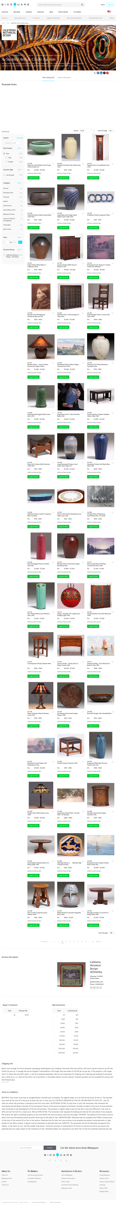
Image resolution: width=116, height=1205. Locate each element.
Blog (51, 12)
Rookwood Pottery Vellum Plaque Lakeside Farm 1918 (68, 365)
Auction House (8, 249)
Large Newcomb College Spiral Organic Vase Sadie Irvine (67, 216)
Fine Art (4, 18)
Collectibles (12, 225)
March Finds (12, 229)
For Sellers (77, 12)
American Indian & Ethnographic (12, 220)
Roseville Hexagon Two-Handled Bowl (99, 713)
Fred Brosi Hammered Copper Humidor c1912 (96, 814)
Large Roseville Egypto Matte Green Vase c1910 (38, 415)
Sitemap (102, 1185)
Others (112, 18)
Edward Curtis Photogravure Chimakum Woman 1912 (36, 315)
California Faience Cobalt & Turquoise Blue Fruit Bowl (39, 515)
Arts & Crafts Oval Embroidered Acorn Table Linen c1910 (69, 515)
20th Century (12, 206)
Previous (44, 942)
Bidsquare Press (7, 1178)
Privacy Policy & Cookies (38, 1202)
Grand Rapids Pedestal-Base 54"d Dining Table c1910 (38, 864)
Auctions (5, 12)
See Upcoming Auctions (35, 1175)
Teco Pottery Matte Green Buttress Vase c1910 (38, 614)
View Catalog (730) (103, 65)
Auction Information (64, 77)
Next (98, 942)
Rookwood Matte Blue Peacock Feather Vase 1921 (97, 764)
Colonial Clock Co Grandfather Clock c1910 (98, 166)
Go (20, 242)
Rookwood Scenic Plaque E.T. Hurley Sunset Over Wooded (98, 266)
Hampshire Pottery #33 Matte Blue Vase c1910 (98, 465)
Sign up (110, 5)
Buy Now (17, 12)
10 (86, 942)
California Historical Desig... (34, 173)
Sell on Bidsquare (66, 1175)
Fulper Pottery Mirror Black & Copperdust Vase (36, 266)
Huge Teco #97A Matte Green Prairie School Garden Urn (39, 166)
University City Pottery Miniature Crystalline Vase (97, 365)
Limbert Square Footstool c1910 (67, 763)
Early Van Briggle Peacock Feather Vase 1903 (38, 564)
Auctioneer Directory (34, 1178)
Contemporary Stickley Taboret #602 (39, 663)
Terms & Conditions (55, 1202)
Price (5, 237)
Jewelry (12, 201)
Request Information (68, 1178)
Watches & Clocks (12, 214)
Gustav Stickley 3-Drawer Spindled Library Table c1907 (98, 415)
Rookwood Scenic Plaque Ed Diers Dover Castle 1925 (98, 864)
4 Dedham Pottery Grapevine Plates (98, 215)
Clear (19, 148)
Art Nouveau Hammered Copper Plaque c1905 (67, 714)
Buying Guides (104, 1191)
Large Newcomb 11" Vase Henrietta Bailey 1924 (68, 415)
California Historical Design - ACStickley (48, 55)
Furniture (36, 18)
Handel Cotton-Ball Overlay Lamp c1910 (38, 814)
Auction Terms (104, 1178)
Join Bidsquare (32, 1182)
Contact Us (5, 1185)
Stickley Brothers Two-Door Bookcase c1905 (99, 614)
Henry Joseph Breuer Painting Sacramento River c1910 (96, 564)
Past (8, 23)
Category (6, 183)
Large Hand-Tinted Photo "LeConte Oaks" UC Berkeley (68, 814)
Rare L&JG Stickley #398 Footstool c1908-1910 (38, 465)
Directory (40, 12)
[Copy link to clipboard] (94, 73)
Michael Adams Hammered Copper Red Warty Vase (68, 564)
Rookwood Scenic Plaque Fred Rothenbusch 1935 (37, 764)
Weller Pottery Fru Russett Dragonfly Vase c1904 (69, 913)
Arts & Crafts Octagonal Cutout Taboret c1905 (37, 913)
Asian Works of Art (95, 18)
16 (92, 942)
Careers (4, 1182)
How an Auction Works (107, 1182)
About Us (5, 1175)
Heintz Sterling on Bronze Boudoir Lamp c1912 (38, 714)
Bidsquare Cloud (66, 1188)
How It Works (63, 12)
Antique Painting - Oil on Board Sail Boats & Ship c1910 (98, 664)
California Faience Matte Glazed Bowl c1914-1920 (39, 216)
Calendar (29, 12)
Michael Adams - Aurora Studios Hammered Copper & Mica (37, 365)
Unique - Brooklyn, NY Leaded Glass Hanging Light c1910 (68, 614)
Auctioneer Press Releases (70, 1185)
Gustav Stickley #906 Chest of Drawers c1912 (67, 266)
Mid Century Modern (74, 18)
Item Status (7, 148)
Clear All (20, 138)
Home (3, 23)
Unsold (14, 162)
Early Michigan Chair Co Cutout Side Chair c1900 (98, 315)
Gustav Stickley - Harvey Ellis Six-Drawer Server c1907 (68, 664)
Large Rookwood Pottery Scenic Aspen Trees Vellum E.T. (67, 465)
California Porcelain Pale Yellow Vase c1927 (69, 166)
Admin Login (65, 1182)
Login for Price (33, 178)
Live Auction (12, 175)
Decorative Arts (20, 18)
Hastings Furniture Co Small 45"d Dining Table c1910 (97, 913)
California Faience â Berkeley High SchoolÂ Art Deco (69, 864)
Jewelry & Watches (53, 18)
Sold (14, 158)
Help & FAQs (104, 1188)
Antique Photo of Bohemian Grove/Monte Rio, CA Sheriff (96, 515)
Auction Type (8, 169)
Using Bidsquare (105, 1175)
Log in (103, 4)
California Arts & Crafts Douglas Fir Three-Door (68, 315)
